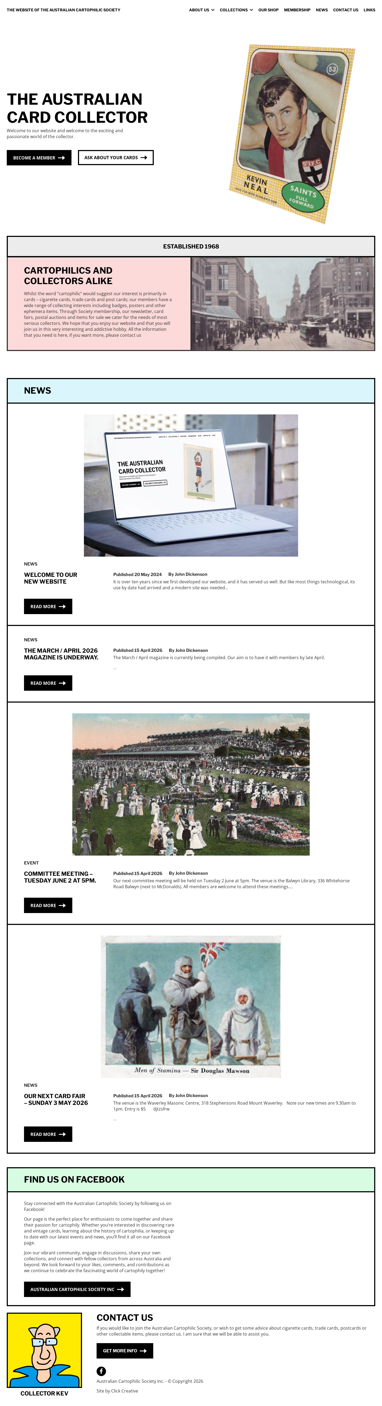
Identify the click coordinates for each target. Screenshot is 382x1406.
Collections (234, 10)
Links (369, 10)
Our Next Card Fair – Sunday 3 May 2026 (56, 1099)
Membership (297, 10)
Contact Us (345, 10)
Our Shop (268, 10)
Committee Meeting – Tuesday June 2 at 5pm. (60, 877)
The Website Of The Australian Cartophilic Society (63, 10)
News (322, 10)
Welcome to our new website (50, 578)
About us (199, 10)
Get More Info (120, 1350)
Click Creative (124, 1391)
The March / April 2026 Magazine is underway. (61, 654)
